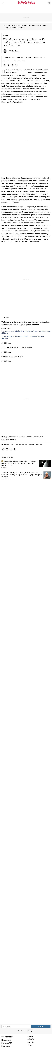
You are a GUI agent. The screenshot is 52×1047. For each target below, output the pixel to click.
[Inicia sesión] (48, 2)
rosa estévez (12, 50)
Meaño (42, 444)
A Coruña (31, 1039)
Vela (16, 444)
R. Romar (4, 467)
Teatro (12, 444)
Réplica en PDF (6, 1043)
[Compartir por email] (8, 65)
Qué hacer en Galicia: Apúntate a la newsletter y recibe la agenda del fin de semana (26, 27)
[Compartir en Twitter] (16, 65)
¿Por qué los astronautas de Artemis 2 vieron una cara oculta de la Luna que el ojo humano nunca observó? (18, 463)
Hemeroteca (5, 1046)
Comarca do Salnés (33, 444)
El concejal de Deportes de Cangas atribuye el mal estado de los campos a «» (21, 474)
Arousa (30, 1045)
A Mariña (31, 1042)
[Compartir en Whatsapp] (4, 65)
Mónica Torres (5, 479)
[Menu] (3, 3)
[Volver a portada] (26, 3)
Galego (30, 1031)
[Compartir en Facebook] (12, 65)
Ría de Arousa (23, 444)
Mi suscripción (6, 1040)
